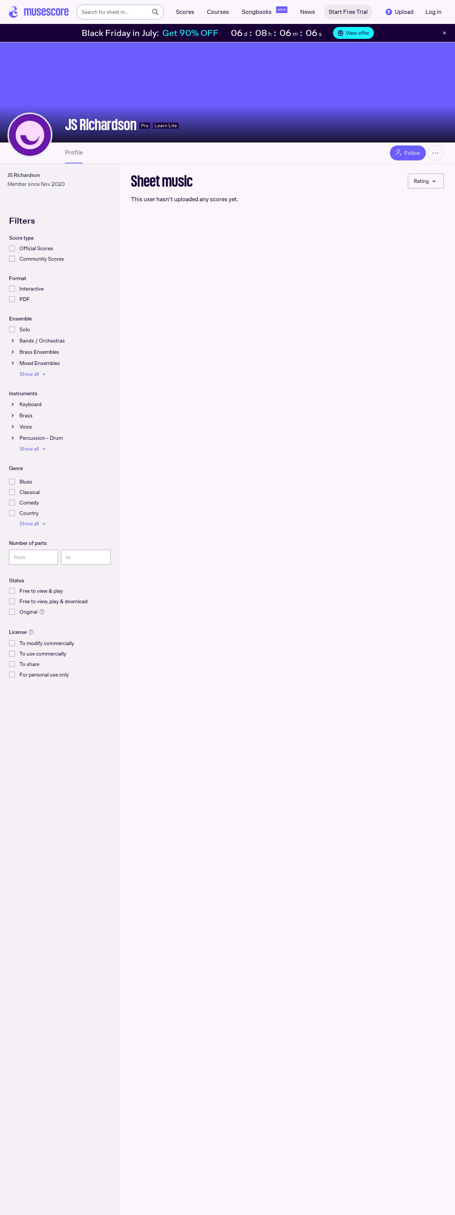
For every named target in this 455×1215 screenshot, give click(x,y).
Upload (398, 11)
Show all (33, 374)
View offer (353, 33)
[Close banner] (444, 32)
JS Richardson (101, 124)
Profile (74, 153)
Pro (145, 125)
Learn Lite (166, 125)
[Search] (155, 12)
